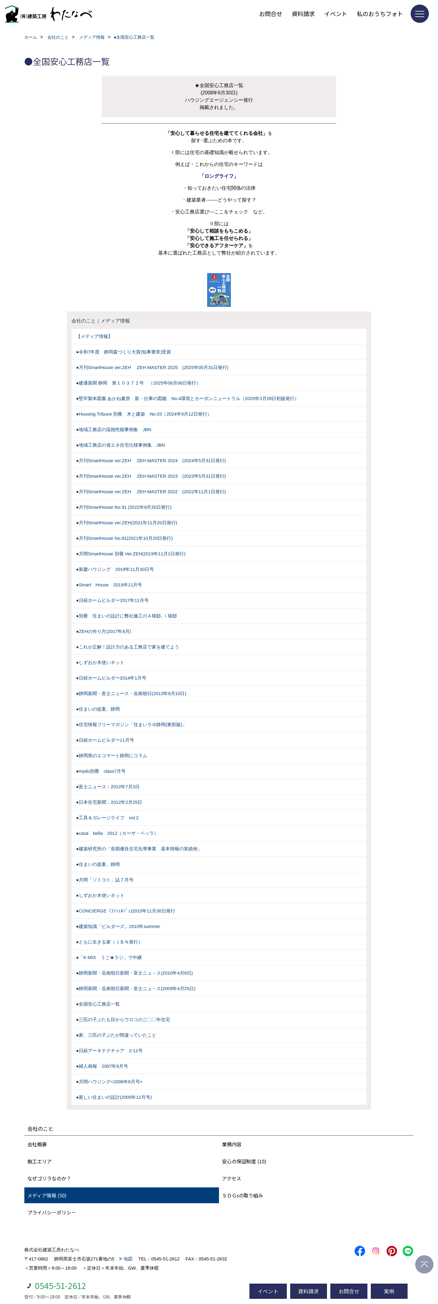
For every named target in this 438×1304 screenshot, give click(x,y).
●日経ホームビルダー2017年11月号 (112, 600)
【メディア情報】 (94, 336)
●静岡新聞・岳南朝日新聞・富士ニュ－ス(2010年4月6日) (134, 972)
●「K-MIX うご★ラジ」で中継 (109, 957)
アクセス (231, 1178)
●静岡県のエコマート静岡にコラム (111, 755)
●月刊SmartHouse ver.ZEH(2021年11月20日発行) (126, 522)
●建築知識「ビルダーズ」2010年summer (118, 926)
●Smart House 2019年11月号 (109, 584)
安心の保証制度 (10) (244, 1161)
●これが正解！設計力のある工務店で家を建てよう (127, 646)
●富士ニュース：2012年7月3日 (108, 786)
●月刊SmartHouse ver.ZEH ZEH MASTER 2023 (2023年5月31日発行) (151, 476)
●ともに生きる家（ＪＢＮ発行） (109, 941)
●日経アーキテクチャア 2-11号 (109, 1050)
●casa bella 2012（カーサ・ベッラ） (117, 833)
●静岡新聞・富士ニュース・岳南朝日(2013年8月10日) (131, 693)
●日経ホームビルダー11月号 (105, 740)
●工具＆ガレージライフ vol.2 (107, 817)
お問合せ (270, 13)
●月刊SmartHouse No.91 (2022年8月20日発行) (124, 507)
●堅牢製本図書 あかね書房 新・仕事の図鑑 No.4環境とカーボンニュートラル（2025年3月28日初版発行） (187, 398)
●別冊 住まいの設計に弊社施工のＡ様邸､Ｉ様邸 (126, 615)
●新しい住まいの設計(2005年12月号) (114, 1097)
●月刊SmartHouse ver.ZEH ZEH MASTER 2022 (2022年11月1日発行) (151, 491)
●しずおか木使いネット (100, 662)
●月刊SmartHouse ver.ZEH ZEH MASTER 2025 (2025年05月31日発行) (152, 367)
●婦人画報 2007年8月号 (102, 1066)
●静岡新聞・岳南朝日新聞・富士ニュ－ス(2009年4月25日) (135, 988)
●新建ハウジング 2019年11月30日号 (115, 569)
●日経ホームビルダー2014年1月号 (111, 677)
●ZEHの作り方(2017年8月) (103, 631)
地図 (128, 1258)
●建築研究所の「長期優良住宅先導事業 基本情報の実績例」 (139, 848)
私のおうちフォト (380, 13)
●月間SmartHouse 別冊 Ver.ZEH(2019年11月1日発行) (131, 553)
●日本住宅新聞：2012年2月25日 (109, 802)
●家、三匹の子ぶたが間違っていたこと (116, 1035)
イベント (335, 13)
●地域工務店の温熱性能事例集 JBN (113, 429)
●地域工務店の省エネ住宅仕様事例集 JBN (120, 445)
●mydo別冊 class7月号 (101, 771)
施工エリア (39, 1161)
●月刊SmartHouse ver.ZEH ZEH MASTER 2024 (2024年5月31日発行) (151, 460)
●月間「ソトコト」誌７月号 (105, 879)
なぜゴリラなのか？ (49, 1178)
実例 (389, 1291)
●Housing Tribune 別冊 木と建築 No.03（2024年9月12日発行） (144, 414)
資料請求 (303, 13)
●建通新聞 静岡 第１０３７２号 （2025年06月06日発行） (138, 382)
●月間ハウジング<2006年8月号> (109, 1081)
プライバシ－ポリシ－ (51, 1212)
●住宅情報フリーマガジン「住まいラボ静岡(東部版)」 (131, 724)
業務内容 (232, 1144)
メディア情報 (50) (47, 1195)
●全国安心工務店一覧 (98, 1004)
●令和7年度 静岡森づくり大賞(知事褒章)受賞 (123, 351)
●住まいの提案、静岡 (98, 709)
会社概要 (37, 1144)
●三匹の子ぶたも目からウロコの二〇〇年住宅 (123, 1019)
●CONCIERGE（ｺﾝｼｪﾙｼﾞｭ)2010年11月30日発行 (125, 910)
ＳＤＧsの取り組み (242, 1195)
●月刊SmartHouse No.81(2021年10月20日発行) (124, 538)
